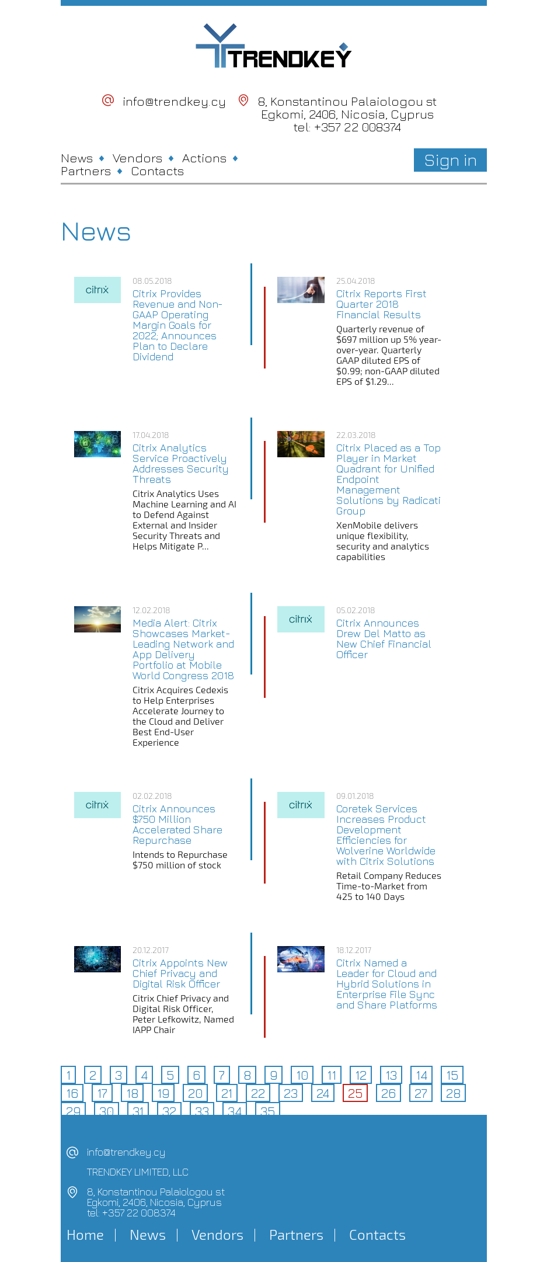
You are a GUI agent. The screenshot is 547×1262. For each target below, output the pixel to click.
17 (102, 1093)
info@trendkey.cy (174, 101)
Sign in (450, 159)
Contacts (157, 170)
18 (132, 1093)
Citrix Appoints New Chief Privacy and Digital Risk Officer (180, 973)
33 (202, 1111)
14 (421, 1075)
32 (169, 1111)
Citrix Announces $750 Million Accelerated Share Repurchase (177, 825)
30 (106, 1111)
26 (388, 1093)
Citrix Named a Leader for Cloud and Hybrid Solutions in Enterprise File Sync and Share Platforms (386, 984)
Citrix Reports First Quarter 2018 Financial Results (381, 304)
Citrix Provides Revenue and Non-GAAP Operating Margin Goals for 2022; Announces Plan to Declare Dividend (178, 325)
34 (235, 1111)
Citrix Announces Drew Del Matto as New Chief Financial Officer (383, 639)
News (77, 157)
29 (73, 1111)
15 (452, 1075)
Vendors (137, 157)
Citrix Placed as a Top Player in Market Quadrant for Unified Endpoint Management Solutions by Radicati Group (388, 479)
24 (322, 1093)
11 (331, 1075)
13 (391, 1075)
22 (258, 1093)
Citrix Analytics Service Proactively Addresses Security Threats (181, 464)
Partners (86, 170)
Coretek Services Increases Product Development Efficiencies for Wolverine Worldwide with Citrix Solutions (385, 835)
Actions (204, 157)
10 (302, 1075)
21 (226, 1093)
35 (267, 1111)
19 (163, 1093)
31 (138, 1111)
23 (291, 1093)
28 (453, 1093)
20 (195, 1093)
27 (420, 1093)
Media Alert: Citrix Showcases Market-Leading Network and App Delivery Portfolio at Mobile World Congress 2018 (183, 649)
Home (85, 1235)
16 (72, 1093)
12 (361, 1075)
